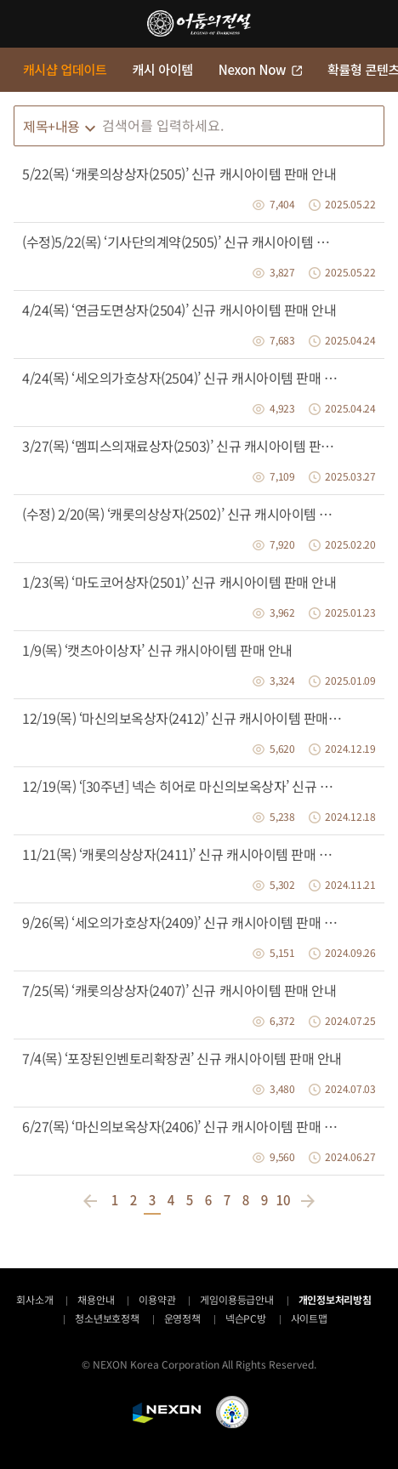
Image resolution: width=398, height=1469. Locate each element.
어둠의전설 (199, 23)
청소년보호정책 (107, 1318)
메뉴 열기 (24, 24)
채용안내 (95, 1299)
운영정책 (182, 1318)
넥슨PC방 (245, 1318)
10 (283, 1200)
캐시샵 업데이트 (64, 69)
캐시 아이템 (162, 69)
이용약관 (157, 1299)
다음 (305, 1201)
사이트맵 (309, 1318)
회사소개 (34, 1299)
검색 (367, 125)
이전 (92, 1201)
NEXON (167, 1413)
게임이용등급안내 (236, 1299)
